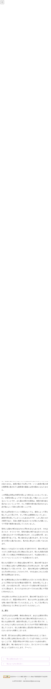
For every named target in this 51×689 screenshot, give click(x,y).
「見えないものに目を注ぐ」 (14, 664)
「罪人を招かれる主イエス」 (14, 659)
